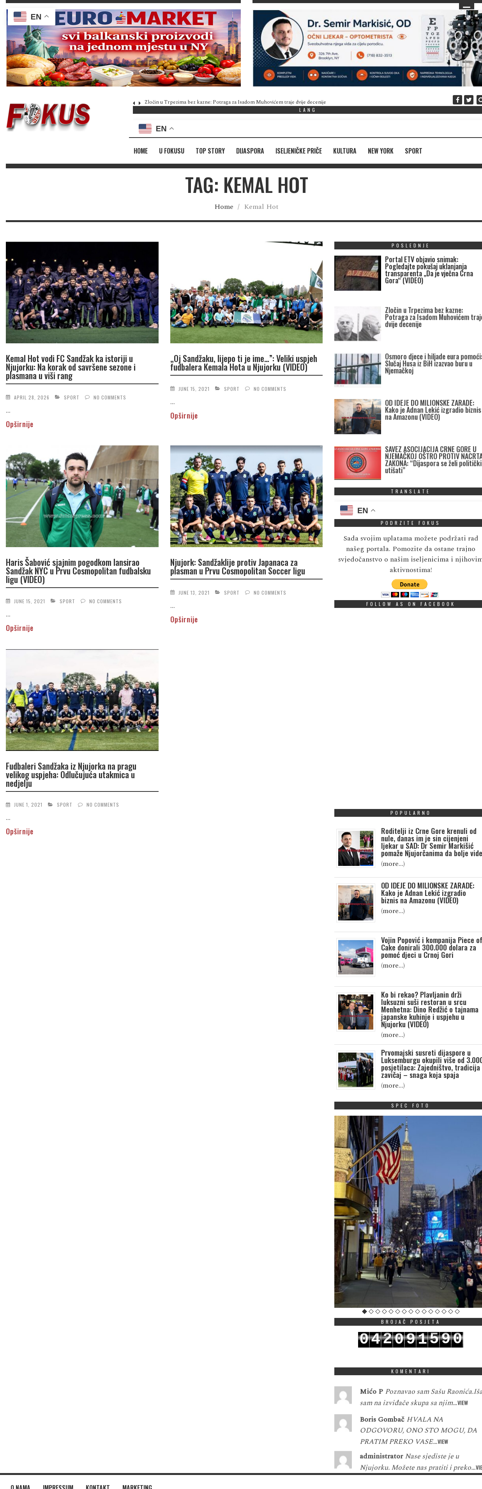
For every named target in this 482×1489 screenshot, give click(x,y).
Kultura (345, 151)
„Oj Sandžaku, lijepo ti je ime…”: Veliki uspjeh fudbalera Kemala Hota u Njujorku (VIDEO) (243, 362)
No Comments (110, 397)
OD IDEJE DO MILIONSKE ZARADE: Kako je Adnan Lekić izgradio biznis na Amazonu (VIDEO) (433, 446)
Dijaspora (250, 151)
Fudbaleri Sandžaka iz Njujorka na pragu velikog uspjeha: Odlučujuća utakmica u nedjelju (71, 774)
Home (141, 151)
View (462, 1424)
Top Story (210, 151)
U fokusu (171, 151)
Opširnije (20, 424)
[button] (123, 48)
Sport (413, 151)
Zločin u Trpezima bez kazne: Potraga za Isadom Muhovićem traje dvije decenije (235, 102)
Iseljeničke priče (298, 151)
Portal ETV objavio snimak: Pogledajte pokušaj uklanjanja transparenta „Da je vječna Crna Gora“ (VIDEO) (429, 269)
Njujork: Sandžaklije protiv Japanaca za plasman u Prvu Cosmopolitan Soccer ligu (237, 566)
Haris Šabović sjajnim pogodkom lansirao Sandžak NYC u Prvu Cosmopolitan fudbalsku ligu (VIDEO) (78, 570)
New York (381, 151)
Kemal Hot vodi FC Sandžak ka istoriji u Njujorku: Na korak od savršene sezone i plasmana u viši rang (71, 367)
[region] (123, 48)
